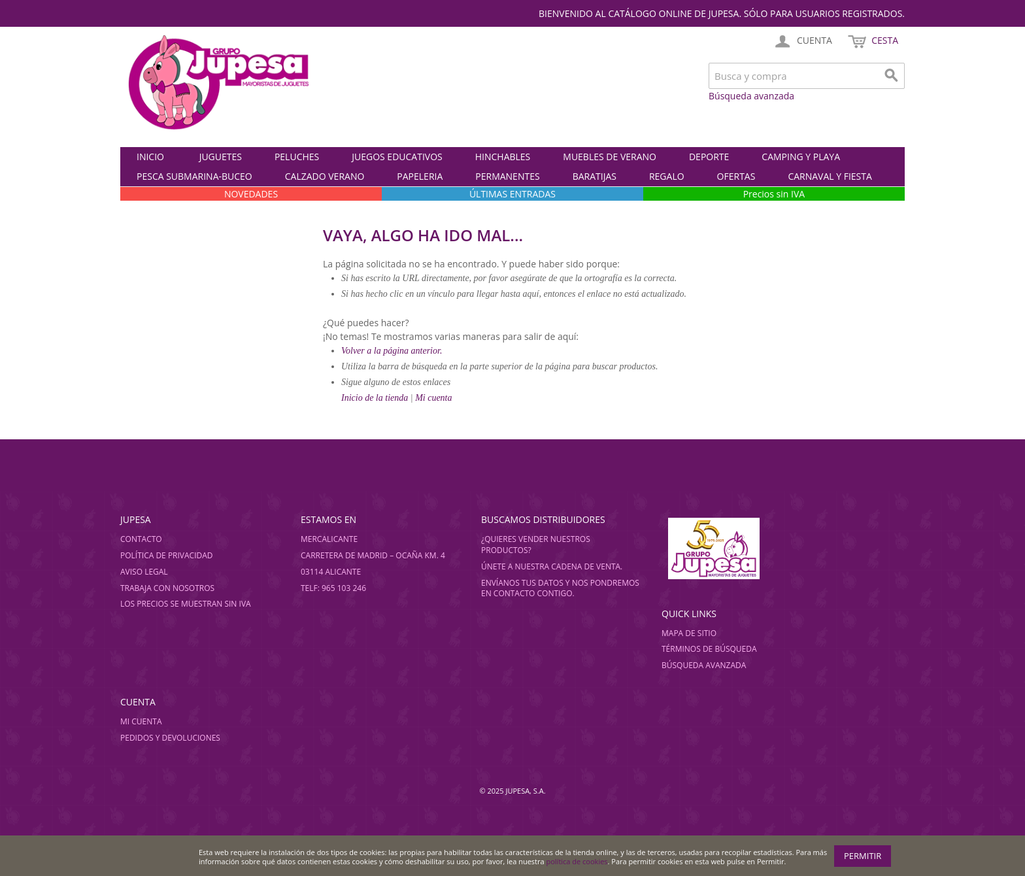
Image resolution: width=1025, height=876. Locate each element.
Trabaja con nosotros (167, 588)
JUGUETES (220, 156)
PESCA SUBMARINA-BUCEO (194, 176)
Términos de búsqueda (709, 648)
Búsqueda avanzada (751, 96)
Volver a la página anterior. (391, 351)
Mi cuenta (433, 398)
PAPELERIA (420, 176)
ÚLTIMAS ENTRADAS (512, 194)
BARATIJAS (594, 176)
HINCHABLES (503, 156)
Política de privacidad (166, 555)
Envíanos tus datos (522, 582)
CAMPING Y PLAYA (801, 156)
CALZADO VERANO (325, 176)
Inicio (150, 156)
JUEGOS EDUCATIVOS (397, 156)
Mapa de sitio (689, 633)
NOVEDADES (251, 194)
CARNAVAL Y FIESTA (829, 176)
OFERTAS (736, 176)
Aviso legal (144, 571)
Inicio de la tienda (376, 398)
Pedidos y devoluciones (170, 737)
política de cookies (577, 861)
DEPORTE (709, 156)
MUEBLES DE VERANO (609, 156)
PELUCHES (297, 156)
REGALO (666, 176)
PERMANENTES (507, 176)
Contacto (141, 539)
